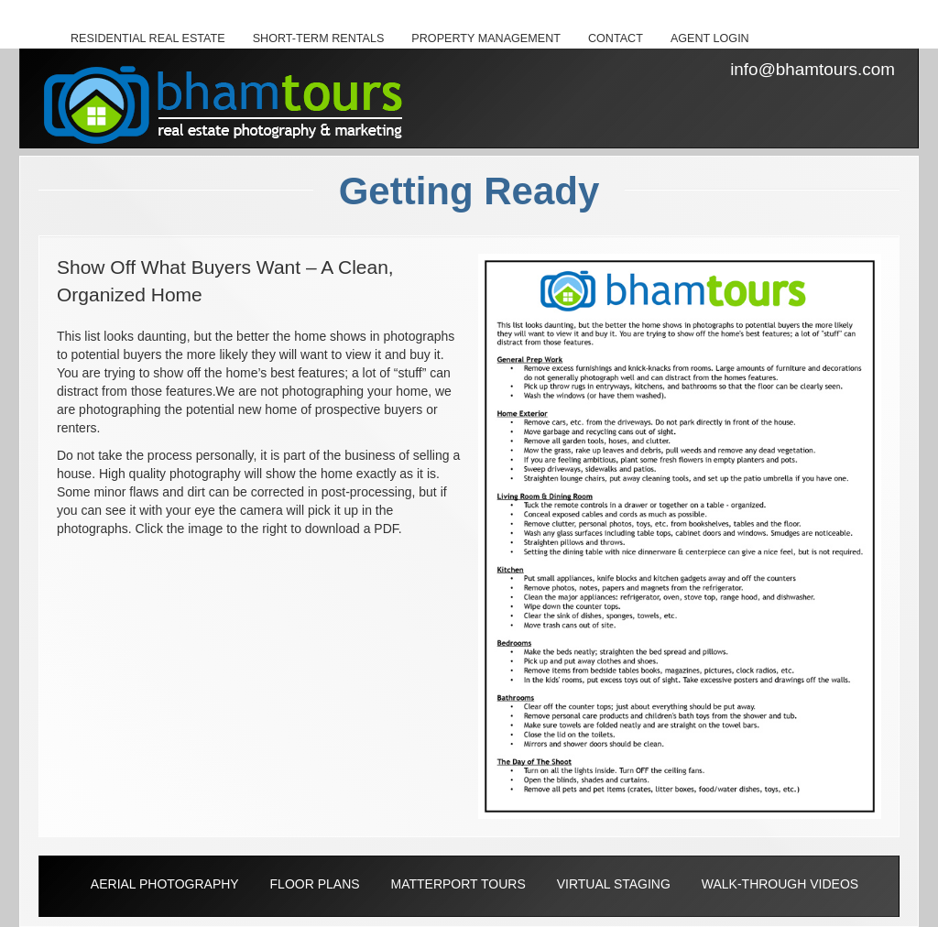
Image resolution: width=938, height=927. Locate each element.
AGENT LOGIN (710, 38)
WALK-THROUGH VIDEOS (780, 884)
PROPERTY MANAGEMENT (486, 38)
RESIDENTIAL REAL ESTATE (148, 38)
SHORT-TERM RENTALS (319, 38)
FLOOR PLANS (315, 884)
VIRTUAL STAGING (614, 884)
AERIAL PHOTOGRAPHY (165, 884)
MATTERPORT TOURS (457, 884)
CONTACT (615, 38)
